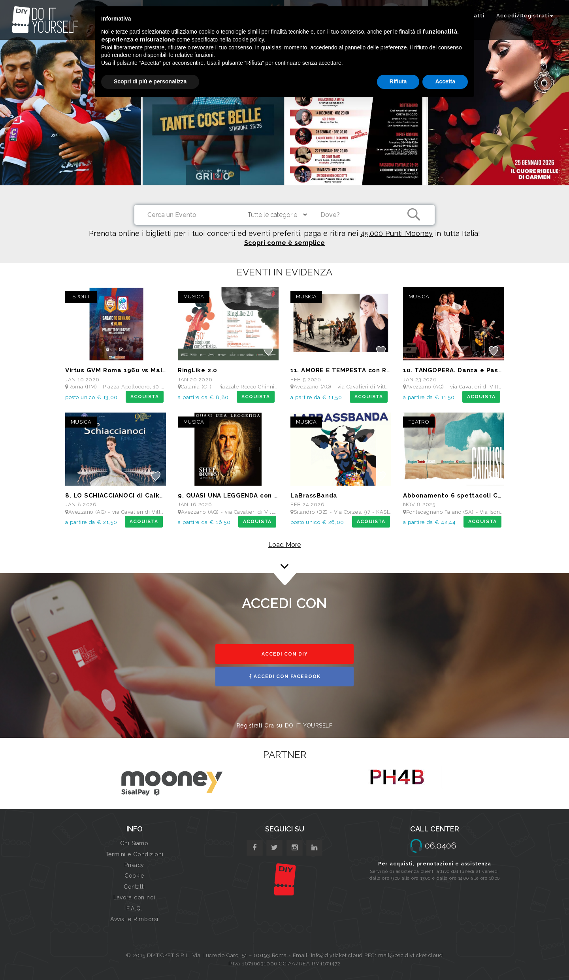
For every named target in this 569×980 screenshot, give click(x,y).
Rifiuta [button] (398, 81)
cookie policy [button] (248, 39)
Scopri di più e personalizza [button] (150, 81)
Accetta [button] (445, 81)
